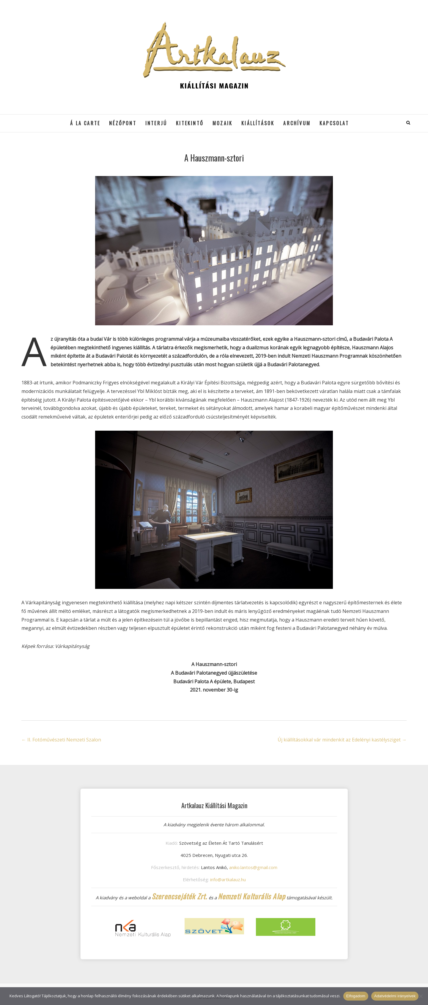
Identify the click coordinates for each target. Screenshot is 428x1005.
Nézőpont (122, 123)
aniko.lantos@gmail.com (253, 867)
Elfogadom (355, 996)
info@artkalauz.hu (228, 879)
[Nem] (421, 996)
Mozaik (222, 123)
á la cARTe (85, 123)
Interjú (156, 123)
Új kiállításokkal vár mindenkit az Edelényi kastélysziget (342, 739)
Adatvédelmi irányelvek (395, 996)
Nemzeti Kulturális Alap (252, 896)
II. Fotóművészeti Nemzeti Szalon (61, 739)
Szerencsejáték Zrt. (179, 896)
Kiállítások (257, 123)
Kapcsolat (334, 123)
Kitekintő (190, 123)
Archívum (297, 123)
